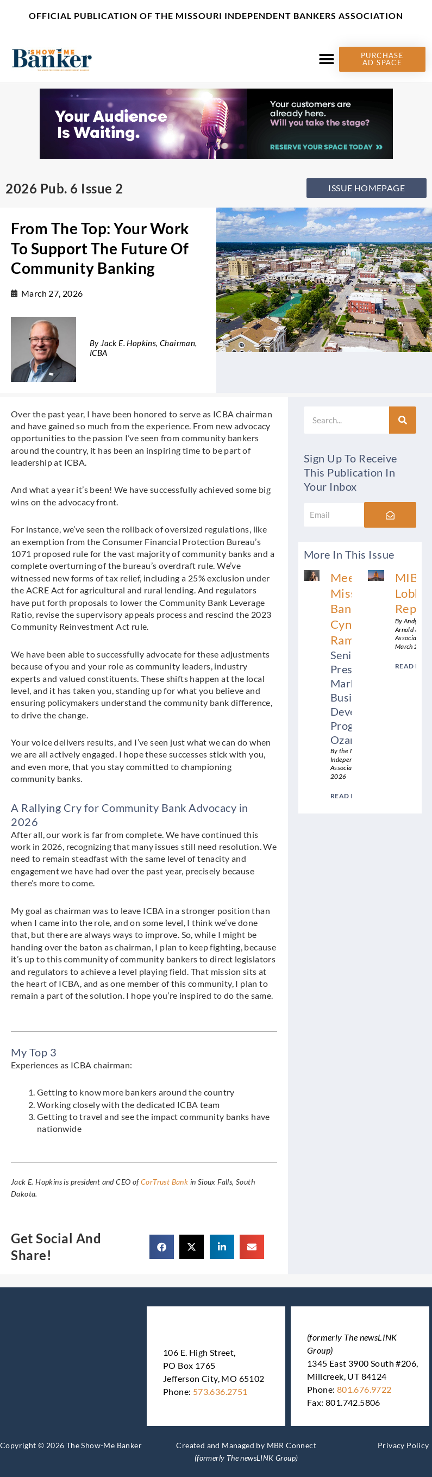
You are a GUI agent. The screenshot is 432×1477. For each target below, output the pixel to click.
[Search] (402, 420)
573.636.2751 (220, 1391)
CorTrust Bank (164, 1181)
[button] (327, 59)
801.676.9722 (364, 1389)
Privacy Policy (403, 1445)
